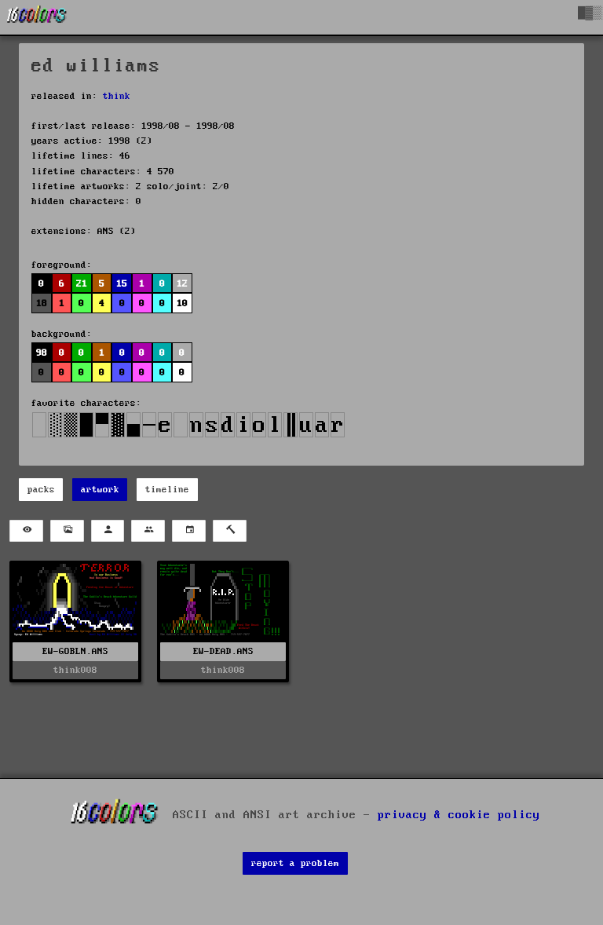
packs (41, 489)
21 (81, 284)
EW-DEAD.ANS (223, 651)
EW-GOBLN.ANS (75, 651)
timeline (167, 489)
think (116, 96)
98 (41, 353)
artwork (100, 489)
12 (182, 284)
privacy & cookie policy (459, 814)
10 (182, 303)
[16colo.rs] (37, 17)
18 (41, 303)
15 (121, 284)
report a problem (295, 863)
